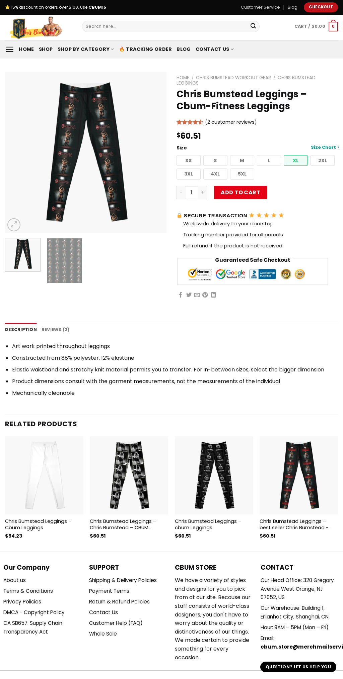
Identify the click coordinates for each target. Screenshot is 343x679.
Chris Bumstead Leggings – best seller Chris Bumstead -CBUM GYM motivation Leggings (298, 524)
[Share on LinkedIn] (213, 295)
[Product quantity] (191, 192)
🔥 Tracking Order (145, 49)
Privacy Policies (22, 601)
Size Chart (325, 147)
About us (14, 580)
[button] (189, 160)
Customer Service (260, 7)
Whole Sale (103, 633)
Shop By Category (86, 49)
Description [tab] (21, 329)
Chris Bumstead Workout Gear (233, 78)
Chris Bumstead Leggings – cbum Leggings (208, 524)
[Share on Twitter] (189, 295)
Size (257, 147)
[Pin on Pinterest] (205, 295)
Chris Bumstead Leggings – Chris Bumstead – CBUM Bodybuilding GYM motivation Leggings (125, 524)
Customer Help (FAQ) (116, 623)
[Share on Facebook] (180, 295)
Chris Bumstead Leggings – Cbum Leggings (38, 524)
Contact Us (215, 49)
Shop (46, 49)
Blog (292, 7)
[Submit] (253, 26)
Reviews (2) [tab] (56, 329)
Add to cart (240, 192)
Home (26, 49)
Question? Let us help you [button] (298, 667)
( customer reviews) (231, 122)
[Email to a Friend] (197, 295)
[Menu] (9, 49)
